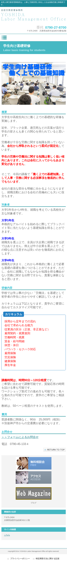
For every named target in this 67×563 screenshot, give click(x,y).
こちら (7, 535)
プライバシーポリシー (20, 558)
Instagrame (33, 477)
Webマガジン (33, 493)
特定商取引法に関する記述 (47, 558)
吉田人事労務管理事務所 (33, 15)
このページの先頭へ (54, 450)
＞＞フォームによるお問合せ (20, 437)
